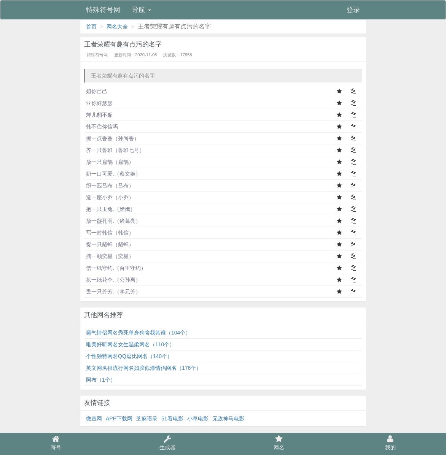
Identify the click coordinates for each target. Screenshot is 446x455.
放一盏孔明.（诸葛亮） (113, 221)
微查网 (94, 418)
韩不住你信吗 (102, 127)
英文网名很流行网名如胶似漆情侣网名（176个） (143, 368)
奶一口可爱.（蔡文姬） (113, 174)
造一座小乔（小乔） (110, 197)
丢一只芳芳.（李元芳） (113, 292)
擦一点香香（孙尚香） (112, 138)
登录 (353, 10)
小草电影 (198, 418)
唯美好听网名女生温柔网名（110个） (130, 344)
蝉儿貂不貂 (99, 115)
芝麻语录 (147, 418)
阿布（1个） (101, 380)
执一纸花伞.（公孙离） (113, 280)
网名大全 (117, 27)
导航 (141, 10)
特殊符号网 (103, 10)
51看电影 (172, 418)
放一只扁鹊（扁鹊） (110, 162)
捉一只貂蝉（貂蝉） (110, 244)
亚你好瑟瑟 (99, 103)
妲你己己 (96, 91)
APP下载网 (119, 418)
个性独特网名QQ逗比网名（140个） (129, 356)
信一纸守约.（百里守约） (116, 268)
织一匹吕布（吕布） (110, 185)
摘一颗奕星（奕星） (110, 256)
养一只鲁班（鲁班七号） (115, 150)
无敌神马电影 (228, 418)
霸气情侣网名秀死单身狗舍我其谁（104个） (138, 333)
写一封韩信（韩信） (110, 233)
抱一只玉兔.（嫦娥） (110, 209)
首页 (91, 27)
